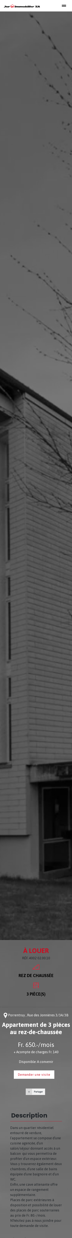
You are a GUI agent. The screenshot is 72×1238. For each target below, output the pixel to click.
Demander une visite (34, 1074)
